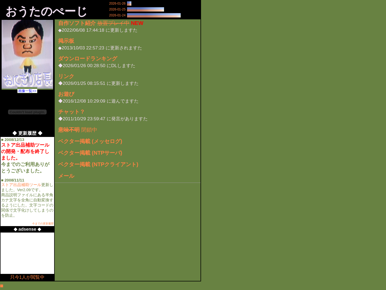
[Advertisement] (25, 253)
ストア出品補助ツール (21, 185)
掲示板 (66, 41)
